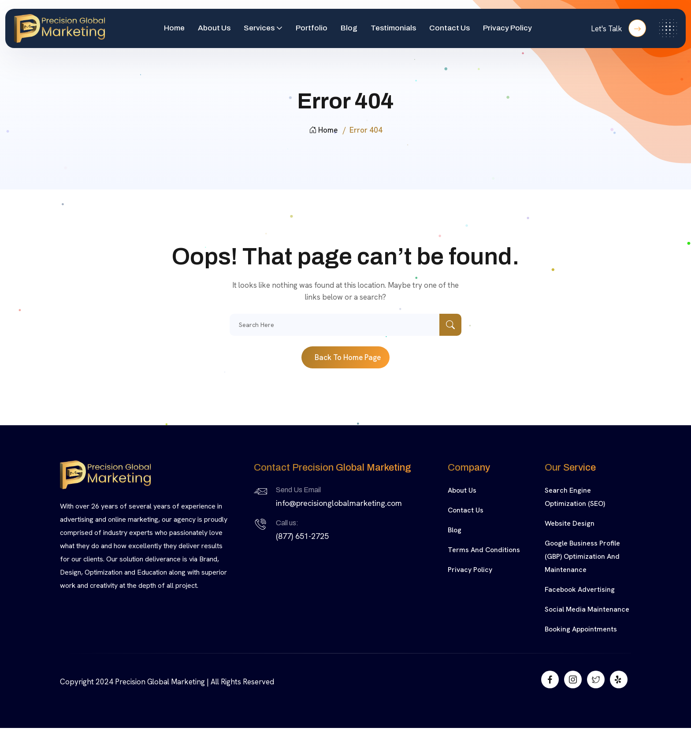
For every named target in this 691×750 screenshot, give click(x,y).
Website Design (569, 523)
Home (174, 28)
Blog (349, 28)
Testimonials (393, 28)
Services (259, 28)
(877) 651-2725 (302, 536)
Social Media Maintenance (587, 609)
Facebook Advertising (580, 589)
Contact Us (449, 28)
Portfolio (311, 28)
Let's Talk (618, 28)
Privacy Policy (507, 28)
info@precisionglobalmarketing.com (339, 503)
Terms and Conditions (484, 549)
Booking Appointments (581, 629)
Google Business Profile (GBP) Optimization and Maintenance (582, 556)
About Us (214, 28)
